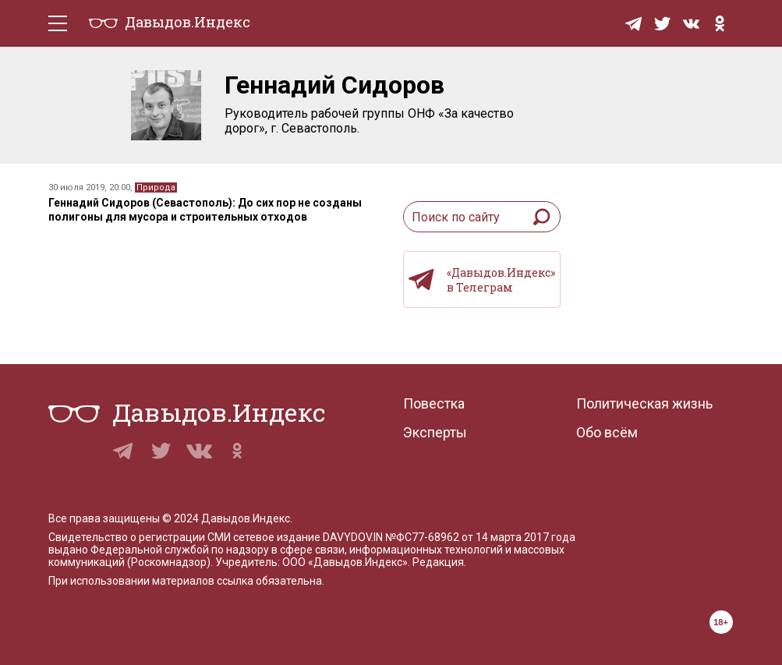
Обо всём (607, 432)
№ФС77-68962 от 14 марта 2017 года (480, 537)
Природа (155, 187)
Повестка (434, 403)
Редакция (438, 562)
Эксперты (435, 432)
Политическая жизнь (644, 403)
